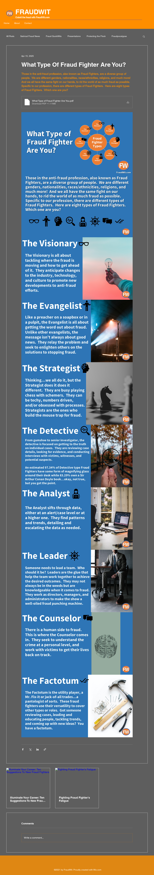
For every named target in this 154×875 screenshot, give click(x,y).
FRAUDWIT (33, 12)
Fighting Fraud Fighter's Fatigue (74, 799)
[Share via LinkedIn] (37, 749)
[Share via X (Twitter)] (30, 749)
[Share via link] (44, 749)
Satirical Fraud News (30, 36)
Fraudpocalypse (119, 36)
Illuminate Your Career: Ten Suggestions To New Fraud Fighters (27, 799)
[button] (143, 36)
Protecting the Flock (96, 36)
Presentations (74, 36)
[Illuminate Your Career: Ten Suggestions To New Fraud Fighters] (28, 780)
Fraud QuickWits (54, 36)
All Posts (10, 36)
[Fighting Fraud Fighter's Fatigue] (77, 780)
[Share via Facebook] (22, 749)
